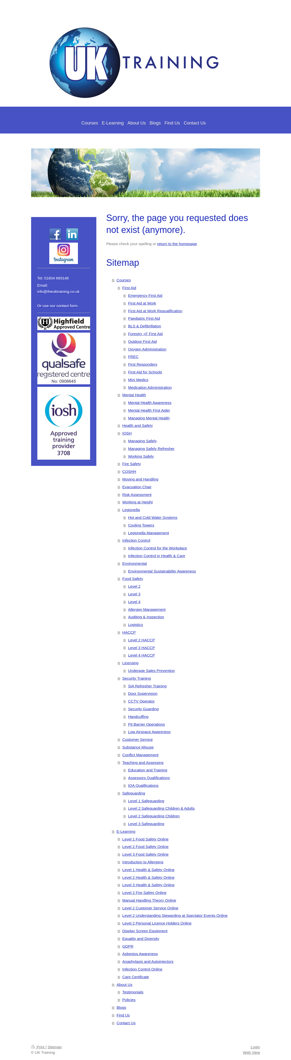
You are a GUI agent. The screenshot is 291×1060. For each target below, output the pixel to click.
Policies (128, 1000)
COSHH (129, 471)
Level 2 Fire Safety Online (144, 892)
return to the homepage (177, 244)
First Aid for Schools (145, 372)
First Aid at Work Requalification (155, 311)
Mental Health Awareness (149, 402)
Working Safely (141, 456)
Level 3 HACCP (141, 648)
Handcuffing (138, 716)
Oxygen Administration (147, 349)
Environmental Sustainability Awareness (162, 571)
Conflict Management (140, 755)
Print (38, 1047)
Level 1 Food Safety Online (145, 839)
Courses (123, 280)
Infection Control (136, 540)
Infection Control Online (142, 969)
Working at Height (137, 502)
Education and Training (147, 770)
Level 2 (134, 586)
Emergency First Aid (145, 295)
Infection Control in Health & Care (156, 556)
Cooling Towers (141, 525)
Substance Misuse (138, 747)
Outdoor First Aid (142, 341)
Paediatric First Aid (144, 318)
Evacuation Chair (136, 487)
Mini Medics (138, 380)
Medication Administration (150, 387)
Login (255, 1047)
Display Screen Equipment (144, 931)
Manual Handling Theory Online (149, 900)
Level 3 (134, 594)
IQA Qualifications (143, 785)
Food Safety (132, 578)
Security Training (136, 678)
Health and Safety (137, 425)
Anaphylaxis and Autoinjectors (147, 961)
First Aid (129, 288)
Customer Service (137, 739)
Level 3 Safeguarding (146, 824)
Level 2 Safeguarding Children (153, 816)
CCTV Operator (141, 701)
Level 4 (134, 602)
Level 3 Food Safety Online (145, 854)
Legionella (131, 510)
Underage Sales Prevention (151, 670)
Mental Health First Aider (149, 410)
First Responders (142, 364)
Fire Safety (131, 464)
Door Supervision (142, 693)
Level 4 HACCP (141, 655)
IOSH (127, 433)
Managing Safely (142, 441)
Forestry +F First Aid (145, 334)
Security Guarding (143, 709)
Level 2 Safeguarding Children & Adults (161, 808)
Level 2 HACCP (141, 640)
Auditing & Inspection (146, 617)
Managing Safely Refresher (151, 448)
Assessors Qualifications (149, 778)
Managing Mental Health (149, 418)
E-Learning (125, 831)
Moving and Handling (140, 479)
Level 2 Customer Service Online (150, 908)
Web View (251, 1052)
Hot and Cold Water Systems (152, 517)
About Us (124, 984)
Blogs (121, 1007)
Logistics (135, 624)
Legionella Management (148, 533)
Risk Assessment (136, 494)
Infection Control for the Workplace (157, 548)
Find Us (123, 1015)
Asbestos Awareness (140, 954)
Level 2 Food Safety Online (145, 846)
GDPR (127, 946)
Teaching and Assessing (142, 762)
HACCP (129, 632)
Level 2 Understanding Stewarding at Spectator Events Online (175, 915)
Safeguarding (133, 793)
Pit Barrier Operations (146, 724)
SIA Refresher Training (147, 686)
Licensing (130, 663)
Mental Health (134, 395)
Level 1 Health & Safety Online (148, 870)
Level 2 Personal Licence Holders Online (156, 923)
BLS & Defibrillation (144, 326)
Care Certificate (135, 977)
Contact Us (125, 1023)
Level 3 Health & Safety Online (148, 885)
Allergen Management (147, 609)
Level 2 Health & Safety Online (148, 877)
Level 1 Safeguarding (146, 801)
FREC (133, 356)
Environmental (134, 563)
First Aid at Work (142, 303)
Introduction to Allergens (142, 862)
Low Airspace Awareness (149, 732)
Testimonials (132, 992)
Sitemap (54, 1047)
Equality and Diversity (140, 938)
